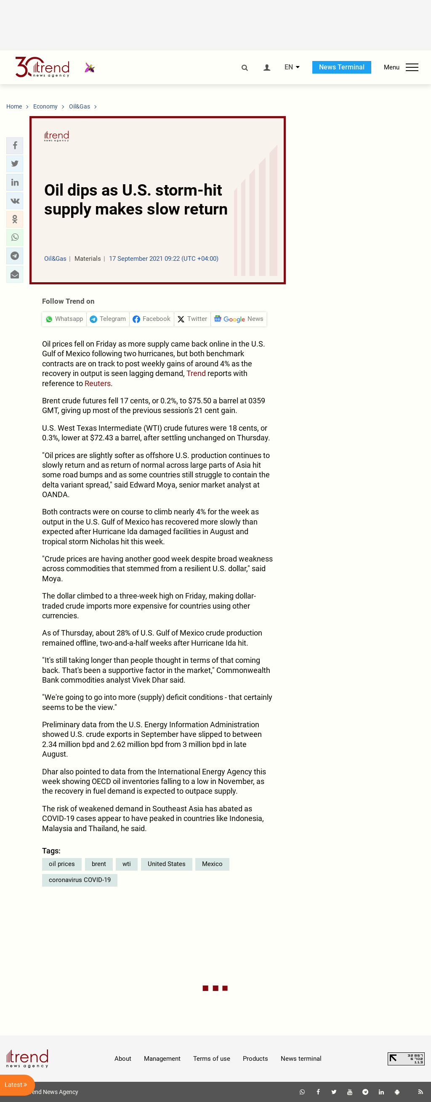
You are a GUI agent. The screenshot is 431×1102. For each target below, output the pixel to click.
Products (255, 1058)
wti (126, 864)
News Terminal (341, 67)
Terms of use (211, 1058)
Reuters (98, 383)
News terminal (301, 1058)
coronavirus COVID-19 (80, 880)
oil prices (62, 864)
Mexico (212, 864)
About (122, 1058)
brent (99, 864)
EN (289, 67)
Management (162, 1058)
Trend (196, 373)
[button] (15, 145)
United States (167, 864)
